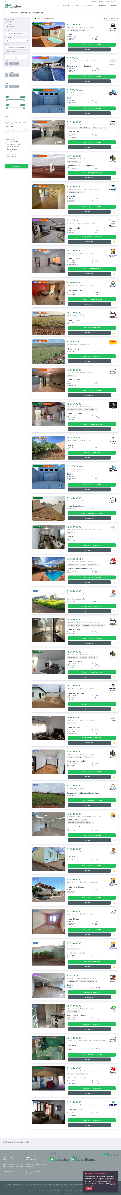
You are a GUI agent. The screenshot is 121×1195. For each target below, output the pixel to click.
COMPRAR (10, 22)
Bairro (7, 44)
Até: (18, 54)
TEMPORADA (10, 26)
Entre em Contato (8, 1171)
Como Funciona (30, 1166)
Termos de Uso (31, 1169)
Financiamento (12, 149)
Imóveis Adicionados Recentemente (13, 1164)
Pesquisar (16, 166)
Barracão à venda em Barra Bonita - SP (79, 946)
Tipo (7, 30)
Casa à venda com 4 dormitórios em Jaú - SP (81, 253)
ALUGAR (9, 24)
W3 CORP (68, 1193)
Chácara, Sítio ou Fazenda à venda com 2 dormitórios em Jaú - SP (87, 1041)
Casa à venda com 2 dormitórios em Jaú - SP (81, 27)
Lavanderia (11, 156)
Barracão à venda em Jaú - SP (76, 93)
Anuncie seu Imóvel (32, 1162)
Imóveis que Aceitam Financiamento (13, 1166)
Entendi (89, 1189)
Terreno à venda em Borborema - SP (78, 344)
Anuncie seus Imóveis (111, 1)
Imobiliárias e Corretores (10, 1169)
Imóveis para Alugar (8, 1159)
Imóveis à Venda (8, 1157)
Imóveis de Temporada (9, 1162)
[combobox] (16, 33)
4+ (17, 64)
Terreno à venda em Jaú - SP (76, 159)
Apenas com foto (13, 142)
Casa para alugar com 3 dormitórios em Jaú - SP (82, 61)
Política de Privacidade (33, 1171)
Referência (9, 117)
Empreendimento (13, 146)
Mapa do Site (30, 1174)
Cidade (8, 37)
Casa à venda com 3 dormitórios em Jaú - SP (81, 125)
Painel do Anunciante (98, 1)
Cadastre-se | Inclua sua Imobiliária (36, 1164)
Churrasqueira (12, 154)
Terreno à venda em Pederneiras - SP (78, 440)
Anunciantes (9, 126)
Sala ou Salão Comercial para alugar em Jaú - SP (82, 223)
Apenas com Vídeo (13, 144)
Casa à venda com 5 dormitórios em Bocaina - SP (82, 882)
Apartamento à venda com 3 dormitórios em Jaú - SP (83, 189)
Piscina (10, 151)
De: (6, 54)
